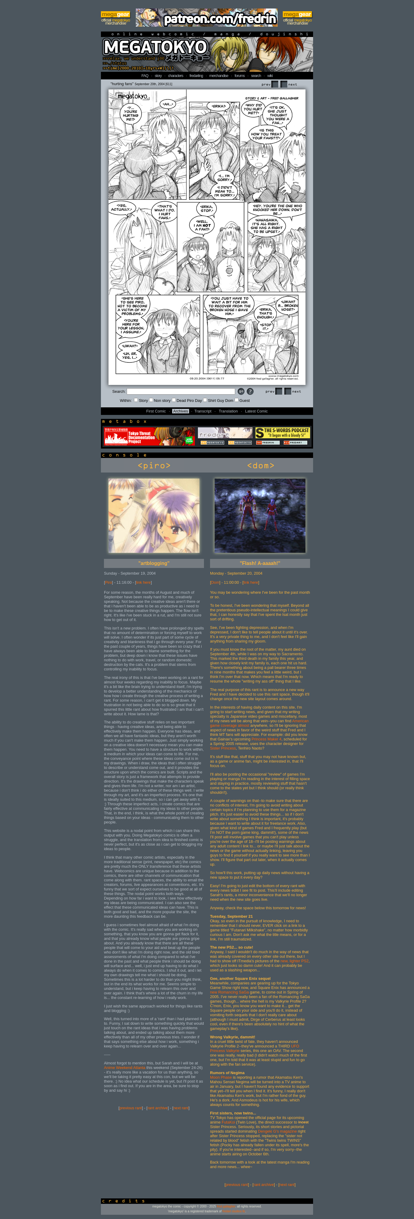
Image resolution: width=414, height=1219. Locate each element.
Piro (108, 582)
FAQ (145, 75)
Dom (215, 582)
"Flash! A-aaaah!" (260, 563)
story (158, 75)
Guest (242, 400)
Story (141, 400)
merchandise (218, 75)
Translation (228, 411)
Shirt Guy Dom (218, 400)
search (256, 75)
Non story (160, 400)
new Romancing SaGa (229, 992)
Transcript (202, 411)
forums (240, 75)
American (300, 721)
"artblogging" (153, 563)
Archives (180, 411)
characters (175, 75)
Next (288, 84)
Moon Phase (221, 1077)
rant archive (158, 1108)
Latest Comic (256, 411)
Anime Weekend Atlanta (124, 1067)
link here (143, 582)
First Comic (156, 411)
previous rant (130, 1108)
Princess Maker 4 (267, 739)
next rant (181, 1108)
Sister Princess (223, 748)
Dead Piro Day (187, 400)
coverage (229, 725)
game (215, 725)
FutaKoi (228, 1122)
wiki (269, 75)
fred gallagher (226, 1206)
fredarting (196, 75)
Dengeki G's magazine (277, 1131)
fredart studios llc (233, 1211)
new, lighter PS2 (295, 961)
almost (243, 725)
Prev (269, 84)
